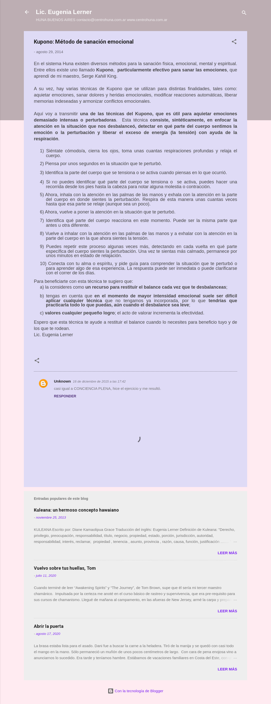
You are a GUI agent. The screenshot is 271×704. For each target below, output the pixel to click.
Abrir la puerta (48, 626)
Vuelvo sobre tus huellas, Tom (65, 568)
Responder (65, 396)
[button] (234, 42)
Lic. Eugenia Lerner (64, 12)
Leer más (227, 553)
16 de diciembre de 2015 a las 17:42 (99, 381)
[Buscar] (244, 13)
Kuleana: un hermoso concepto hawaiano (76, 510)
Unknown (62, 381)
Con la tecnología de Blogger (135, 691)
